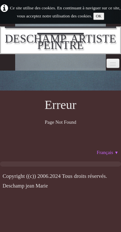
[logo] (60, 40)
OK (99, 16)
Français (107, 152)
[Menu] (112, 63)
